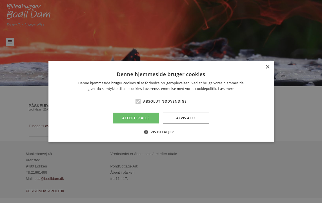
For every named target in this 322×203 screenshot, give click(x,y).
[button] (138, 101)
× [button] (267, 67)
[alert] (161, 101)
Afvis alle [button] (186, 118)
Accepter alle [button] (135, 118)
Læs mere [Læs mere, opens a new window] (226, 88)
